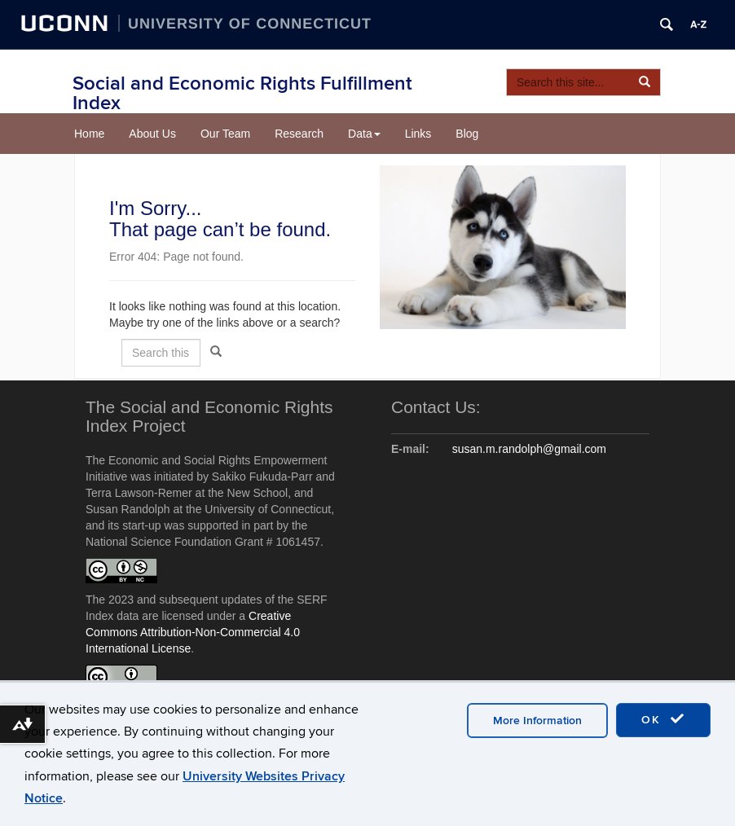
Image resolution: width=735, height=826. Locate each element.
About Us (152, 133)
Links (418, 133)
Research (299, 133)
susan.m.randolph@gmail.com (529, 448)
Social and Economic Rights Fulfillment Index (242, 93)
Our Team (225, 133)
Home (89, 133)
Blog (467, 133)
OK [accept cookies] (663, 719)
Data (364, 133)
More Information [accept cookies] (537, 720)
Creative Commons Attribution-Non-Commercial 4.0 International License (193, 632)
